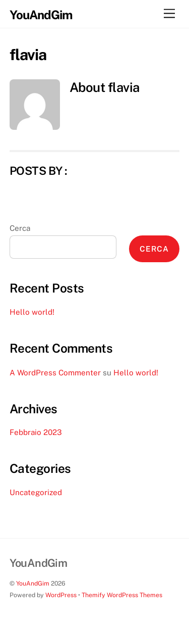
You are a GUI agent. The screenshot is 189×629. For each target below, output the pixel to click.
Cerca (20, 228)
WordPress (61, 595)
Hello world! (32, 312)
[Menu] (169, 14)
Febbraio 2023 (36, 432)
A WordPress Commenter (55, 372)
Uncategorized (36, 492)
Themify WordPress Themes (122, 595)
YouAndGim (32, 583)
